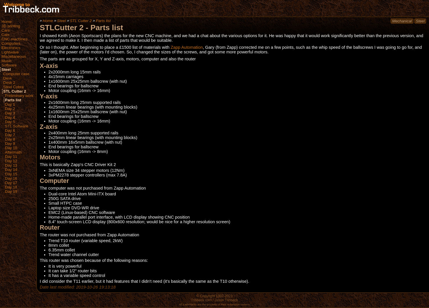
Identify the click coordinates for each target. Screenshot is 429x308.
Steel (6, 69)
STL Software (16, 126)
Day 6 (10, 130)
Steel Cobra (13, 87)
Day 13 (11, 165)
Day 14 (11, 169)
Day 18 (11, 187)
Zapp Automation (187, 47)
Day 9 (10, 143)
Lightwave (10, 52)
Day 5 (10, 122)
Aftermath (13, 152)
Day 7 (10, 135)
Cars (5, 30)
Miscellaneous (13, 56)
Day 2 (10, 109)
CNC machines (14, 39)
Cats (5, 35)
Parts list (13, 100)
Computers (10, 43)
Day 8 (10, 139)
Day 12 (11, 161)
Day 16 (11, 178)
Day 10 (11, 148)
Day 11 (11, 156)
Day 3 (10, 113)
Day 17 (11, 183)
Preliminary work (19, 95)
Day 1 (10, 104)
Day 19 (11, 191)
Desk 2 (9, 82)
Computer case (16, 74)
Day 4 (10, 117)
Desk (7, 78)
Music (6, 61)
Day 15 (11, 174)
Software (9, 65)
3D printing (10, 26)
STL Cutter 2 (14, 91)
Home (6, 21)
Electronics (10, 48)
